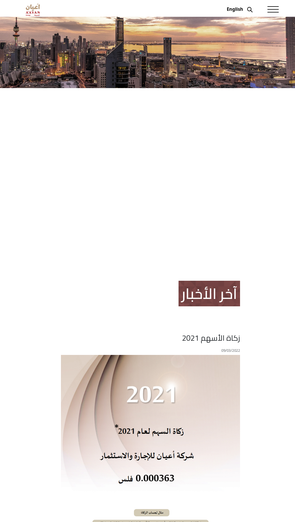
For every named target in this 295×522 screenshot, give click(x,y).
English (235, 9)
